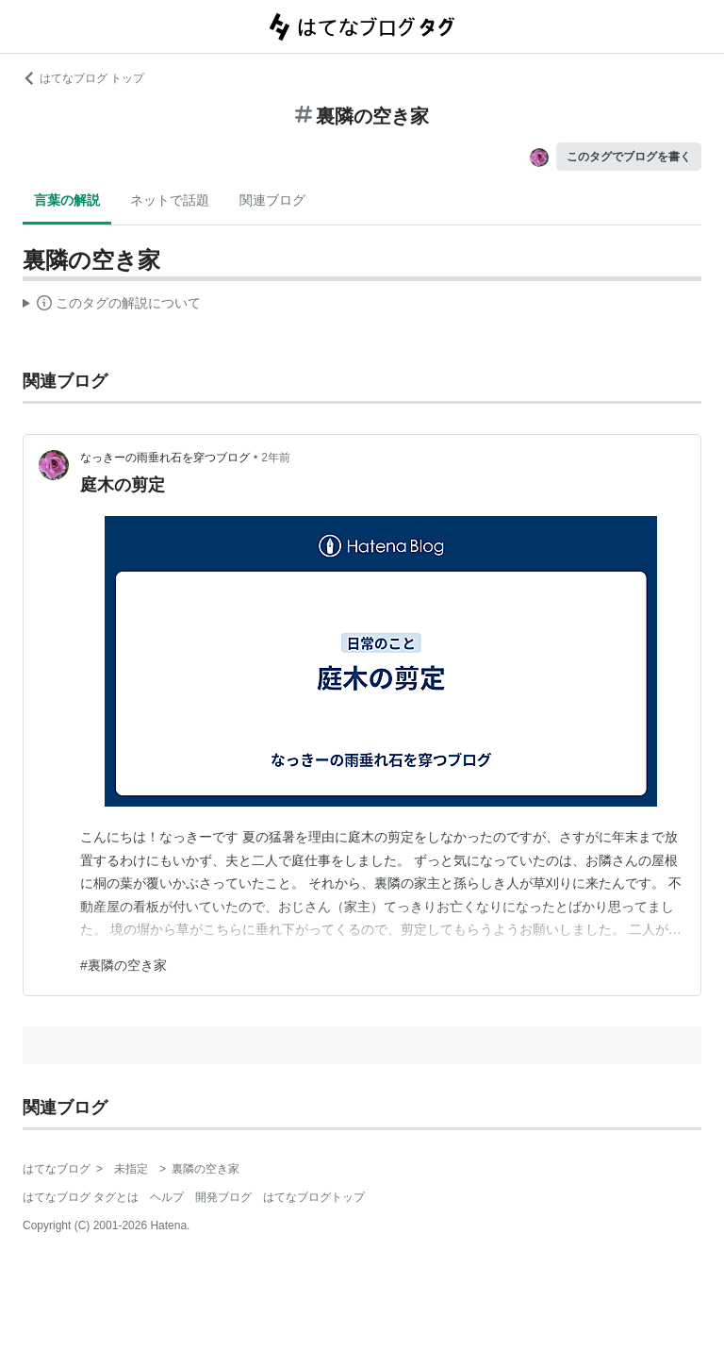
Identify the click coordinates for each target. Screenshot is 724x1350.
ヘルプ (167, 1197)
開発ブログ (223, 1197)
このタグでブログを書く (629, 156)
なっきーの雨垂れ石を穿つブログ (165, 457)
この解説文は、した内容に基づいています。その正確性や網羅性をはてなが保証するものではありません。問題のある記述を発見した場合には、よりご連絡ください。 (112, 305)
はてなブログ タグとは (81, 1197)
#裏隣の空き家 (123, 965)
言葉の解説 (67, 200)
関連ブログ (272, 200)
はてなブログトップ (314, 1197)
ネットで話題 (169, 200)
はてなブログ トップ (83, 78)
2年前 (275, 457)
